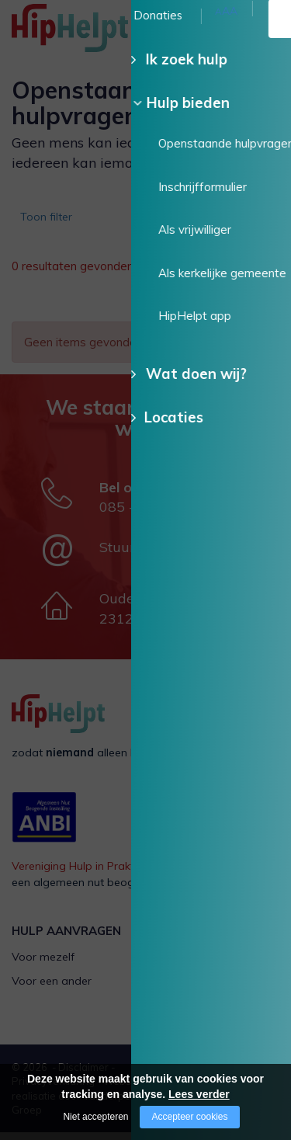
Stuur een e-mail (154, 555)
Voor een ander (52, 989)
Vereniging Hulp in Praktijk (78, 874)
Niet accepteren (95, 1116)
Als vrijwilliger (192, 964)
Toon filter (51, 221)
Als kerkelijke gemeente (217, 989)
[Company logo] (89, 35)
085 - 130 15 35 (152, 514)
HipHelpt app (192, 1013)
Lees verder (199, 1094)
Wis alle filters (228, 307)
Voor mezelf (43, 964)
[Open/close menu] (267, 29)
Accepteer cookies (189, 1116)
